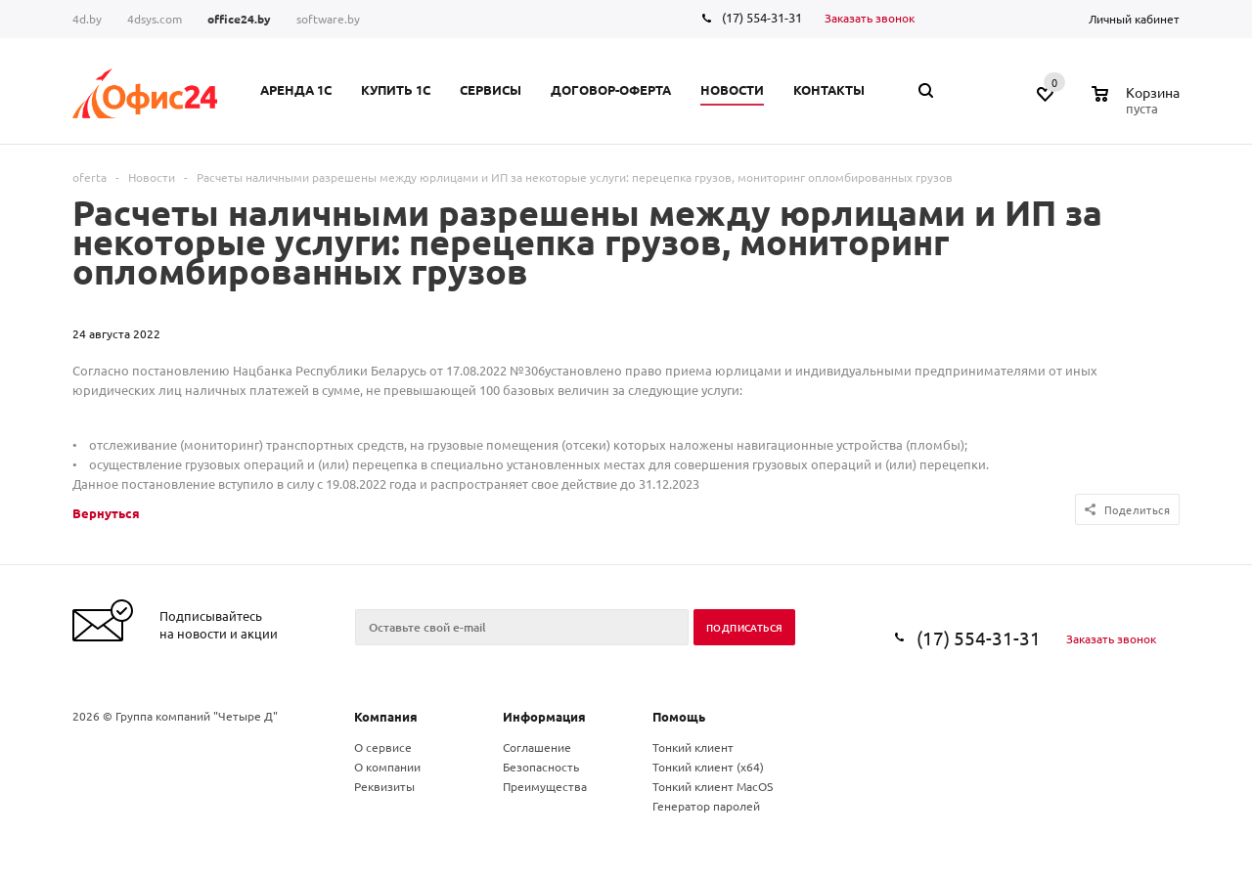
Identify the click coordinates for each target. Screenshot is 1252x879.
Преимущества (545, 786)
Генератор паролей (706, 805)
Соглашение (537, 747)
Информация (544, 716)
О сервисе (383, 747)
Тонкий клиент (693, 747)
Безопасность (541, 766)
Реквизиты (384, 786)
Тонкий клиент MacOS (712, 786)
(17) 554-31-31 (762, 17)
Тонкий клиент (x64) (708, 766)
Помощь (678, 716)
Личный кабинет (1134, 18)
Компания (386, 716)
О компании (387, 766)
